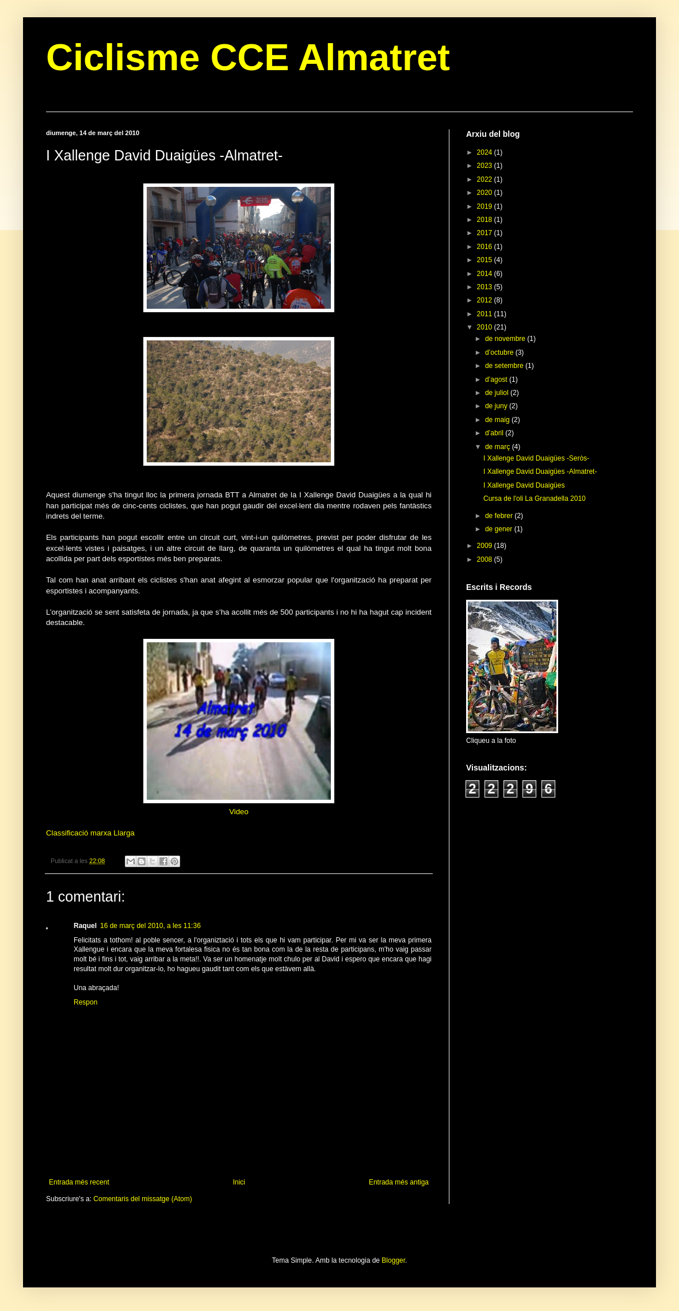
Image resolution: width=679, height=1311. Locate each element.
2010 (485, 327)
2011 (485, 314)
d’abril (495, 433)
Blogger (393, 1260)
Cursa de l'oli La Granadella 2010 (534, 498)
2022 (485, 179)
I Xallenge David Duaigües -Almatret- (540, 471)
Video (239, 811)
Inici (239, 1182)
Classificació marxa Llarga (90, 833)
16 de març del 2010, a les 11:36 (150, 926)
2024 (485, 152)
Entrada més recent (79, 1182)
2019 (485, 206)
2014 (485, 274)
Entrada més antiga (399, 1182)
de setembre (505, 366)
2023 (485, 166)
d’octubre (500, 352)
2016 (485, 247)
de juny (497, 406)
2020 (485, 193)
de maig (498, 420)
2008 (485, 559)
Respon (85, 1002)
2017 (485, 233)
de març (498, 447)
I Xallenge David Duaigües (523, 485)
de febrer (499, 516)
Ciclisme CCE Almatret (248, 57)
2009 (485, 546)
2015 (485, 260)
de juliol (497, 393)
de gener (499, 529)
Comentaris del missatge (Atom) (142, 1199)
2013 (485, 287)
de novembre (506, 339)
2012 (485, 300)
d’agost (497, 379)
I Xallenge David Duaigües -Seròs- (536, 458)
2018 (485, 220)
